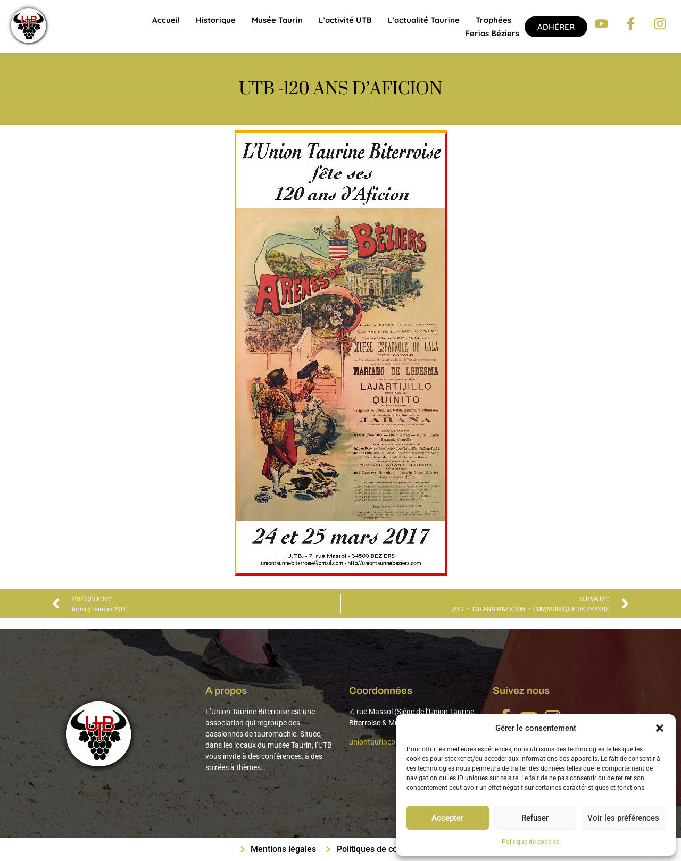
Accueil (166, 20)
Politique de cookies (530, 842)
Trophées (493, 20)
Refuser (535, 818)
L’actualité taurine (424, 20)
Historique (216, 20)
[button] (659, 728)
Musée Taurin (277, 20)
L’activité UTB (345, 20)
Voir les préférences (623, 818)
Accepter (447, 818)
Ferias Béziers (492, 33)
